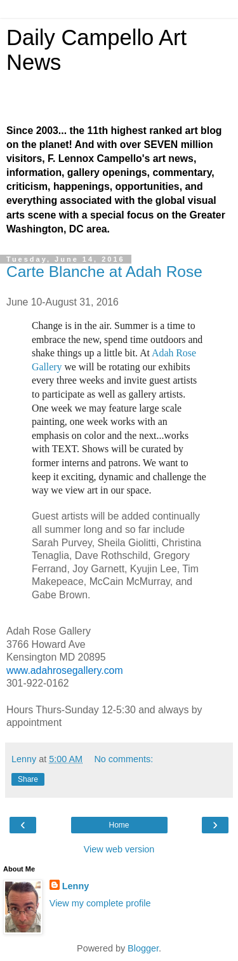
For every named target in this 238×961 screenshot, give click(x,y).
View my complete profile (100, 903)
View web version (119, 849)
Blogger (143, 948)
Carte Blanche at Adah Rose (104, 271)
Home (119, 825)
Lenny (75, 886)
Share (28, 779)
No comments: (123, 759)
